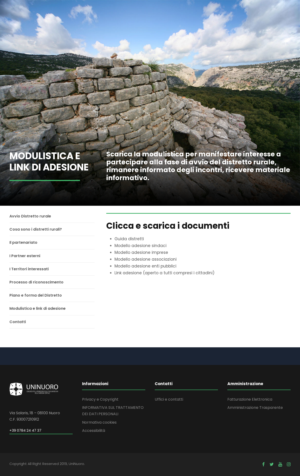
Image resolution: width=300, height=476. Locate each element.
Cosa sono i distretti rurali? (35, 229)
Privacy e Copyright (100, 399)
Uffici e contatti (169, 399)
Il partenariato (23, 242)
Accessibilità (93, 430)
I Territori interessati (29, 269)
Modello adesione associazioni (145, 259)
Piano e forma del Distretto (35, 295)
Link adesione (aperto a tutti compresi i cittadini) (164, 273)
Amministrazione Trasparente (255, 407)
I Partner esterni (24, 256)
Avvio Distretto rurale (30, 216)
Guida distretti (129, 239)
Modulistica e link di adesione (37, 308)
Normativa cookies (99, 422)
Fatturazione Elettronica (249, 399)
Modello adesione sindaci (140, 245)
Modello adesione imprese (141, 252)
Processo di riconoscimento (36, 282)
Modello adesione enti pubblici (145, 266)
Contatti (17, 322)
